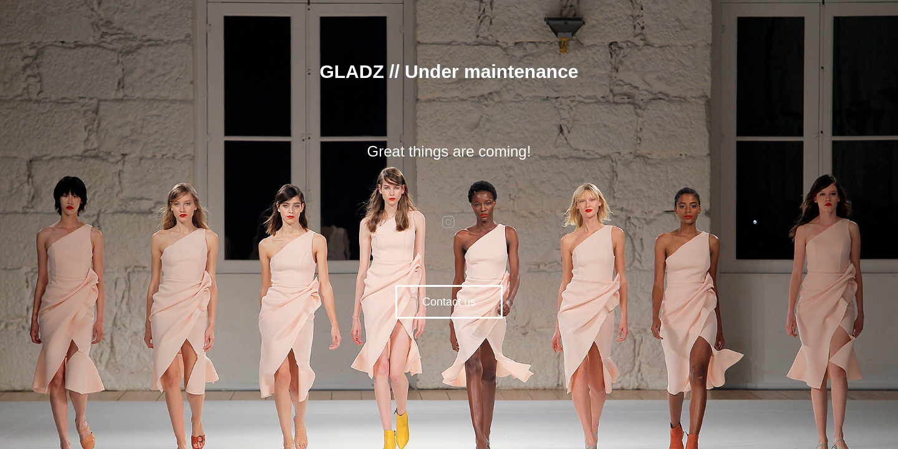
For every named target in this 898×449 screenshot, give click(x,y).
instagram (449, 222)
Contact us (449, 302)
